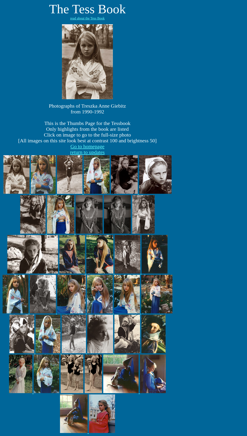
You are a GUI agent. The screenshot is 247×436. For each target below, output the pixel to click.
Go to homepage (87, 146)
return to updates (87, 152)
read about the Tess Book (87, 18)
